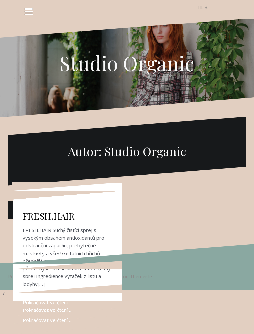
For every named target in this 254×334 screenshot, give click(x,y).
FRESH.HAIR (49, 216)
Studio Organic (127, 62)
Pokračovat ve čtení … (48, 255)
